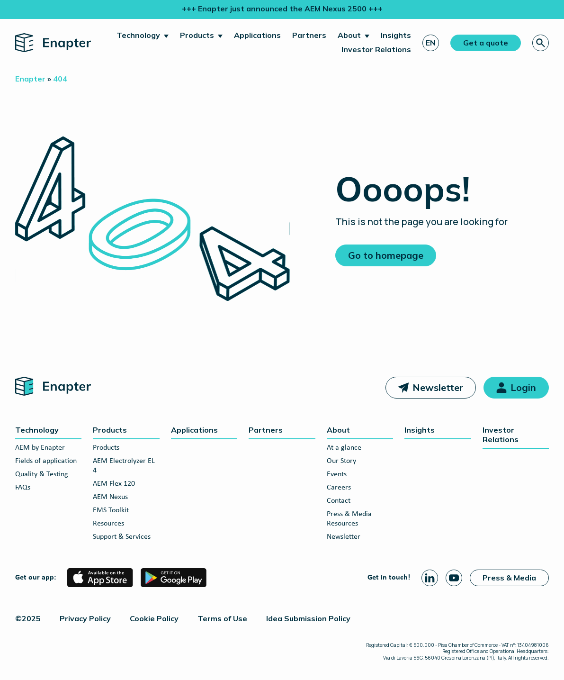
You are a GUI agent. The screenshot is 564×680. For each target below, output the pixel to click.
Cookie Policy (154, 618)
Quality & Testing (41, 474)
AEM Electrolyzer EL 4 (124, 465)
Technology (138, 35)
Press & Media (509, 577)
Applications (257, 35)
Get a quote (485, 42)
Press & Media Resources (349, 518)
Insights (396, 35)
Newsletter (437, 387)
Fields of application (46, 461)
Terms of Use (222, 618)
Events (337, 474)
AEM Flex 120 (114, 484)
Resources (108, 523)
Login (523, 387)
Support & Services (122, 537)
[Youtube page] (454, 578)
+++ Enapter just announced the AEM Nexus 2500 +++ (282, 8)
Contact (338, 501)
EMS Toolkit (111, 510)
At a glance (344, 448)
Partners (309, 35)
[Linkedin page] (429, 578)
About (349, 35)
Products (197, 35)
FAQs (22, 487)
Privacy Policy (85, 618)
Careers (339, 487)
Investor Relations (376, 49)
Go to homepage (385, 255)
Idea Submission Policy (308, 618)
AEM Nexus (110, 497)
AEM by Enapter (40, 448)
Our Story (341, 461)
